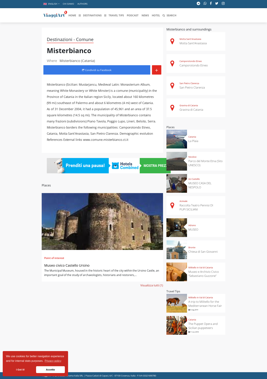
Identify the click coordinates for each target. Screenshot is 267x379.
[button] (51, 4)
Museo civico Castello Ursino (67, 265)
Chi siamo (68, 3)
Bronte (191, 247)
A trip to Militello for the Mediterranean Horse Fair (205, 304)
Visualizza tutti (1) (151, 285)
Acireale (183, 201)
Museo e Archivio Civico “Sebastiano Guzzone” (203, 274)
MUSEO (193, 229)
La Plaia (193, 141)
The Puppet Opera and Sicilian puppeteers (203, 326)
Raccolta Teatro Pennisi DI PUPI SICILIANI (196, 207)
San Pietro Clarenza (189, 83)
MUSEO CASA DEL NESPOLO (200, 185)
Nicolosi (192, 156)
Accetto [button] (50, 369)
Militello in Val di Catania (200, 267)
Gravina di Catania (189, 105)
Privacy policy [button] (53, 360)
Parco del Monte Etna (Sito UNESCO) (205, 163)
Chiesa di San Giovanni (203, 252)
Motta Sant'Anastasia (190, 39)
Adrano (192, 225)
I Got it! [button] (20, 369)
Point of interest (54, 258)
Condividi (96, 70)
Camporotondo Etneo (191, 61)
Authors (82, 3)
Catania (192, 136)
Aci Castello (194, 178)
